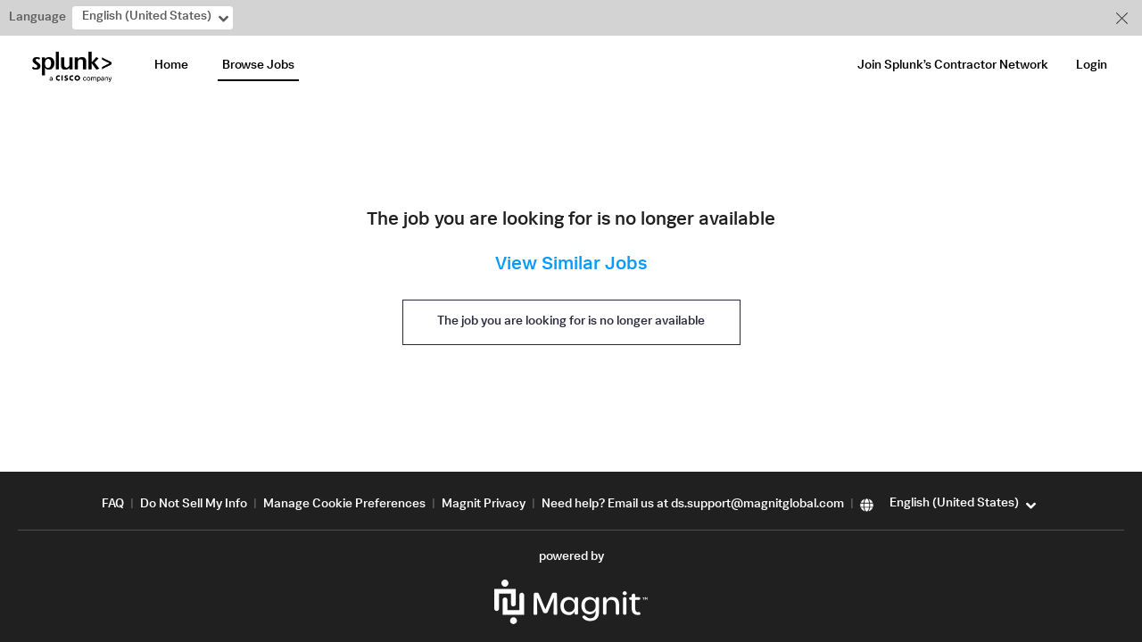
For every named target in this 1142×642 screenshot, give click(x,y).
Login (1091, 66)
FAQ (113, 504)
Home (171, 66)
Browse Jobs (258, 66)
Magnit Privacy (483, 504)
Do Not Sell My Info (193, 504)
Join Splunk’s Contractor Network (952, 66)
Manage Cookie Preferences (344, 504)
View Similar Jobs (571, 265)
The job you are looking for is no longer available (571, 322)
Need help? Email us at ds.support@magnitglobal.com (693, 504)
